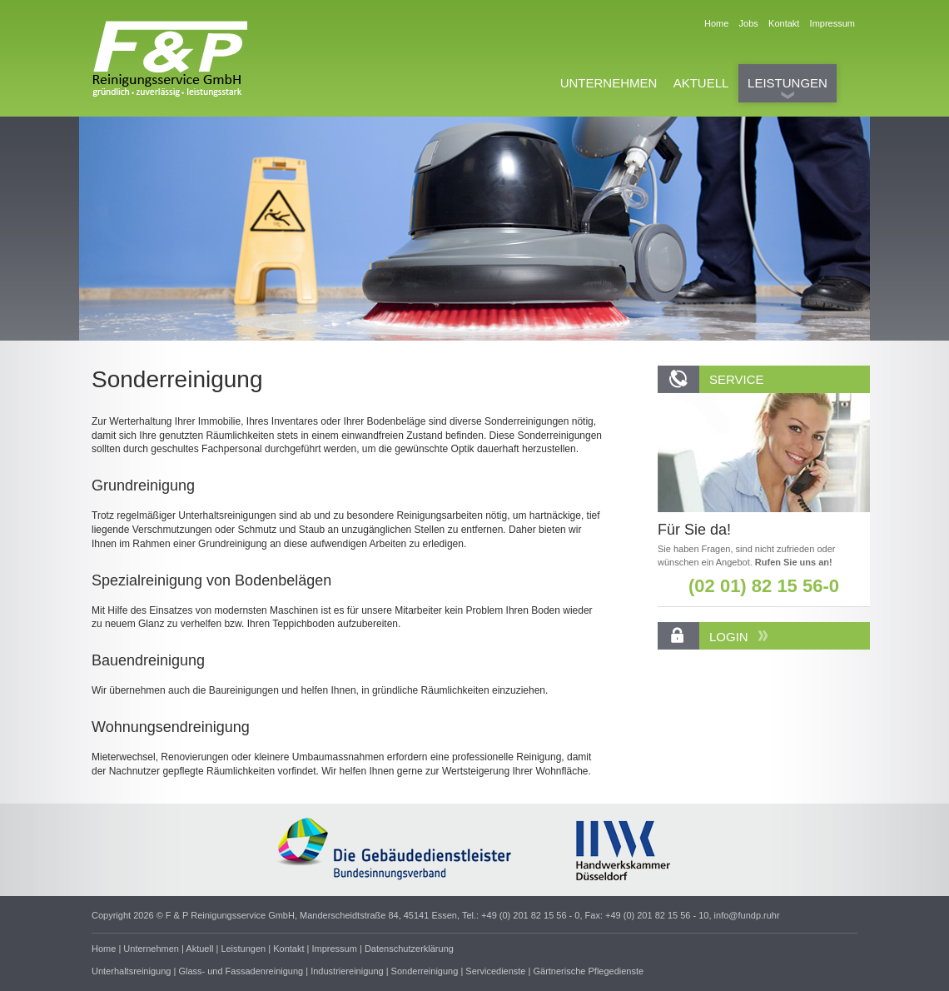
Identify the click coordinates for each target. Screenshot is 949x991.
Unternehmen (151, 949)
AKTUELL (701, 83)
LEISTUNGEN (787, 83)
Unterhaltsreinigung (131, 971)
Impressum (832, 23)
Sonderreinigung (425, 971)
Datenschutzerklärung (409, 949)
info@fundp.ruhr (747, 915)
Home (717, 23)
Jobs (750, 23)
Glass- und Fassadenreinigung (240, 971)
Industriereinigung (347, 971)
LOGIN (738, 637)
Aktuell (199, 949)
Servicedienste (495, 971)
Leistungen (243, 949)
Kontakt (785, 23)
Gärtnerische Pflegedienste (588, 971)
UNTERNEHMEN (609, 83)
